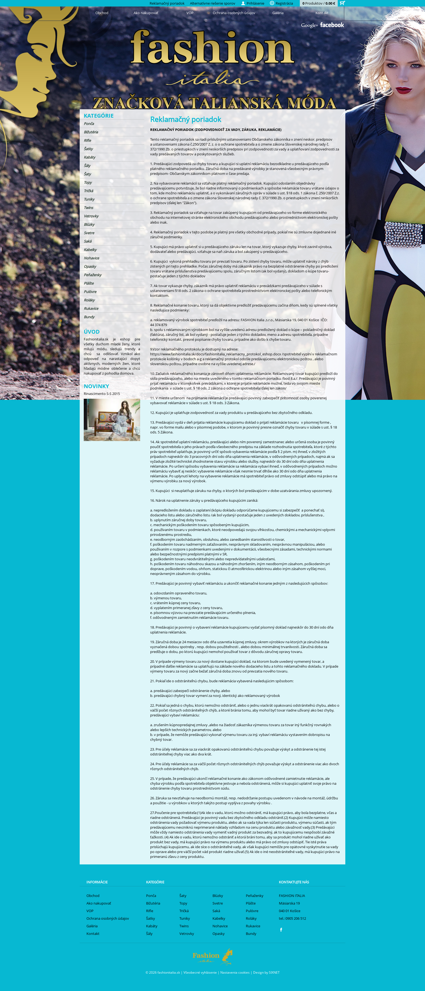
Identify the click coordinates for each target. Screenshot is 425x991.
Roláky (89, 300)
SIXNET (274, 972)
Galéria (278, 12)
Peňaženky (92, 274)
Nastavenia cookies (235, 972)
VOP (190, 12)
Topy (88, 182)
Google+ (309, 25)
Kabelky (90, 249)
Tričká (88, 190)
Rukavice (91, 308)
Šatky (88, 148)
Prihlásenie (252, 3)
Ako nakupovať (146, 12)
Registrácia (281, 3)
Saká (87, 241)
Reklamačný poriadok (167, 3)
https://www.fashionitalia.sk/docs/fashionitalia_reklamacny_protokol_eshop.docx (215, 354)
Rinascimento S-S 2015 (102, 393)
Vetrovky (91, 216)
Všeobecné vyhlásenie (200, 972)
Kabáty (89, 157)
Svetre (89, 232)
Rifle (87, 140)
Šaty (87, 174)
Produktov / (318, 3)
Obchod (101, 12)
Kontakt (322, 12)
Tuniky (89, 199)
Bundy (89, 316)
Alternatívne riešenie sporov (212, 3)
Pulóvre (90, 291)
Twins (88, 207)
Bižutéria (91, 132)
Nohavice (91, 258)
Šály (87, 165)
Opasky (90, 266)
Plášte (89, 283)
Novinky (96, 386)
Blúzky (89, 224)
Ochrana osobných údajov (234, 12)
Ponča (89, 123)
